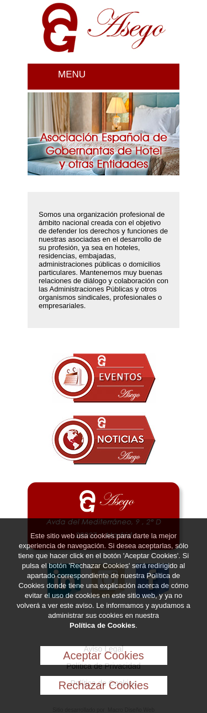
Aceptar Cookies (103, 655)
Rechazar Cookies (103, 685)
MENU (72, 74)
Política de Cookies (102, 625)
